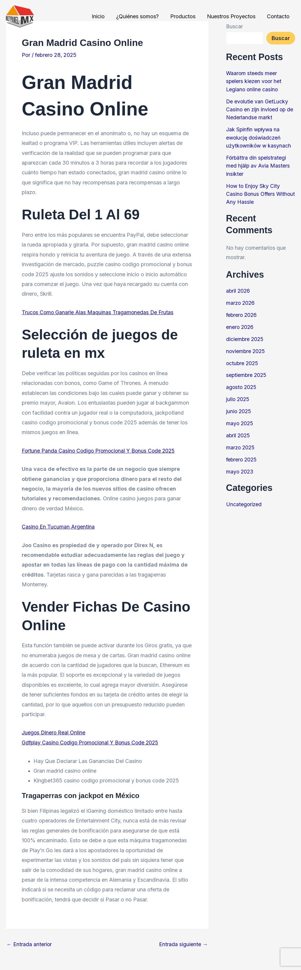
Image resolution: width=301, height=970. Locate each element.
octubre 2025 (242, 360)
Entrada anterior (29, 944)
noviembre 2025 (246, 349)
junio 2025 (239, 408)
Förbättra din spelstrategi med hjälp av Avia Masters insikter (258, 164)
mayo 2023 (240, 468)
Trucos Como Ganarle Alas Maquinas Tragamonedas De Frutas (98, 312)
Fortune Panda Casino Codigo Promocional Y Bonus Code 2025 (100, 450)
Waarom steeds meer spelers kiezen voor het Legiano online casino (254, 81)
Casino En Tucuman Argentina (58, 526)
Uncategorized (244, 501)
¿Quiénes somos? (140, 16)
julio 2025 (238, 396)
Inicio (102, 16)
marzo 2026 (241, 301)
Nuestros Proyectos (232, 16)
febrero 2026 (242, 313)
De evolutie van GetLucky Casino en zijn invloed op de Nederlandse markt (260, 109)
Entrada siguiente (183, 944)
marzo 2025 (241, 444)
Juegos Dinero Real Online (54, 732)
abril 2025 (238, 432)
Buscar (281, 38)
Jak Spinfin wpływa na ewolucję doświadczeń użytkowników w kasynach (259, 137)
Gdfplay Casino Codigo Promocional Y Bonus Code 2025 (92, 742)
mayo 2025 (240, 420)
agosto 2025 (241, 384)
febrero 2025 (242, 456)
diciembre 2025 (245, 337)
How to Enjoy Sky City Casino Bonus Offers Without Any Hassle (253, 192)
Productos (185, 16)
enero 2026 (240, 325)
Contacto (278, 16)
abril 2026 (238, 289)
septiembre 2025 (246, 373)
